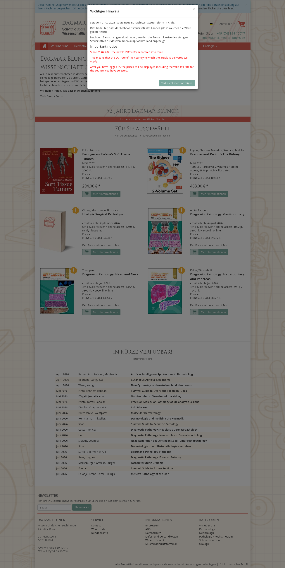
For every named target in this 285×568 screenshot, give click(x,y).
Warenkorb (98, 529)
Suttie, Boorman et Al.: (92, 451)
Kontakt (96, 525)
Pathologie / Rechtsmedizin (146, 46)
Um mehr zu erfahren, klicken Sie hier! (142, 119)
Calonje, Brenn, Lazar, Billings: (96, 474)
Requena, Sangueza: (90, 379)
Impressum (152, 525)
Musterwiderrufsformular (161, 544)
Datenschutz (153, 533)
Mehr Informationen (105, 194)
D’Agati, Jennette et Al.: (92, 396)
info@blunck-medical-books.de (223, 38)
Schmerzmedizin (185, 46)
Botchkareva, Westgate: (92, 413)
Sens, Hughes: (87, 457)
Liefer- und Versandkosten (161, 536)
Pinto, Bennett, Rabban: (92, 391)
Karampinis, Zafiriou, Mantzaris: (98, 374)
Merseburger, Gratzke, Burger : (97, 463)
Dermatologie (84, 46)
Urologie (210, 46)
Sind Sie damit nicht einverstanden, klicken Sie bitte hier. (198, 8)
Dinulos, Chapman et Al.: (93, 407)
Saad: (81, 424)
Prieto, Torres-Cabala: (91, 402)
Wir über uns (59, 46)
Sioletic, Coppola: (88, 440)
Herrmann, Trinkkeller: (92, 418)
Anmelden (227, 23)
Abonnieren (82, 507)
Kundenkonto (99, 533)
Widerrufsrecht (154, 540)
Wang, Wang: (86, 385)
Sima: (81, 446)
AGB (148, 529)
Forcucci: (83, 468)
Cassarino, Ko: (87, 429)
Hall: (81, 435)
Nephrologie (110, 46)
